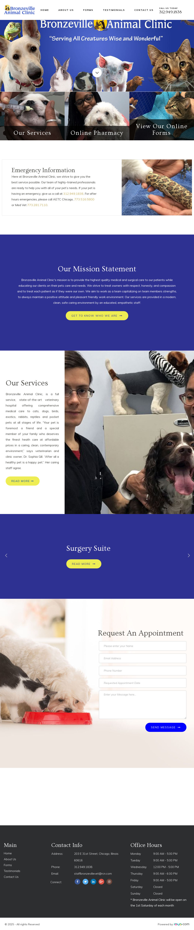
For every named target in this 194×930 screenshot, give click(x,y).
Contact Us (143, 10)
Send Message (166, 727)
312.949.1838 (73, 193)
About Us (66, 10)
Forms (88, 10)
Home (45, 10)
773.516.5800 (84, 199)
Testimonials (114, 10)
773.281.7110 (37, 205)
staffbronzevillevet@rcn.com (93, 873)
